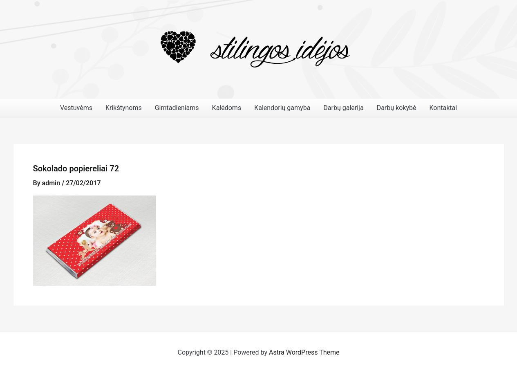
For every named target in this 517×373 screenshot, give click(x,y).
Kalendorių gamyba (282, 108)
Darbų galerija (343, 108)
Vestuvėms (76, 108)
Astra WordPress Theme (304, 352)
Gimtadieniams (177, 108)
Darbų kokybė (396, 108)
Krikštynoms (123, 108)
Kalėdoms (227, 108)
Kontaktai (443, 108)
